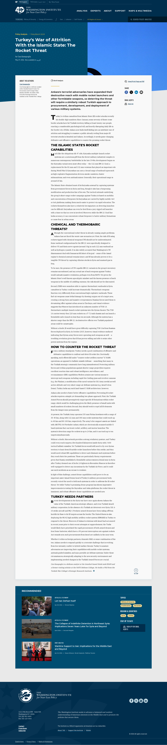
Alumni (88, 730)
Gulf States (78, 19)
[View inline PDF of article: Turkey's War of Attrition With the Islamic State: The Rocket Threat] (136, 81)
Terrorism (137, 606)
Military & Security (30, 19)
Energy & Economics (46, 19)
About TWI (62, 730)
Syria (123, 615)
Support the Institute (75, 730)
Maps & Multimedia (140, 11)
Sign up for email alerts (131, 628)
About (108, 11)
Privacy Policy (31, 742)
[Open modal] (141, 19)
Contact (21, 726)
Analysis (82, 11)
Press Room (23, 728)
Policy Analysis (21, 34)
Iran (61, 19)
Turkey (130, 615)
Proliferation (125, 606)
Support (120, 11)
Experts (96, 11)
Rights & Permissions (46, 742)
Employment (19, 742)
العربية (38, 60)
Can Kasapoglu (24, 56)
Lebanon (69, 19)
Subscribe (22, 731)
